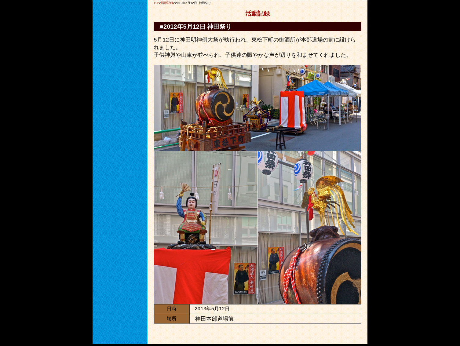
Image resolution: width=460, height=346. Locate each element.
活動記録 (167, 3)
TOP (156, 3)
